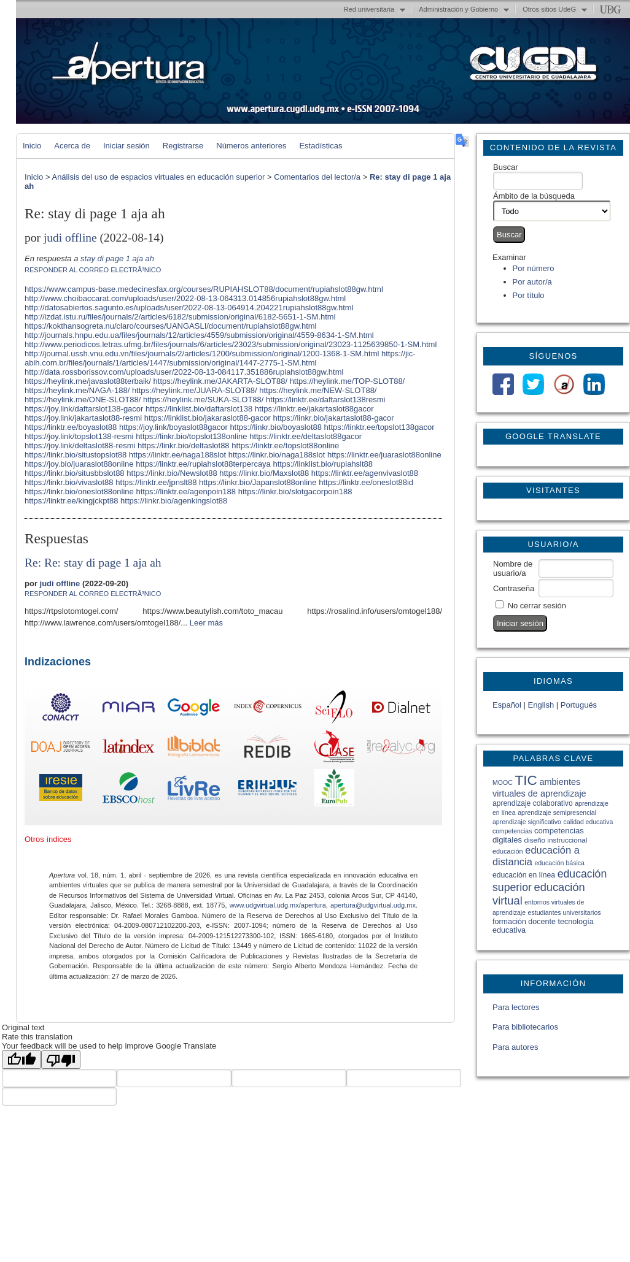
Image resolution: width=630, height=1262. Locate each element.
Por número (533, 268)
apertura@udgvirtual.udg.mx (373, 905)
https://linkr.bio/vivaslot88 (69, 482)
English (541, 704)
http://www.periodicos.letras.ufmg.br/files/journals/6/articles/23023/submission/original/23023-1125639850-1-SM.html (231, 344)
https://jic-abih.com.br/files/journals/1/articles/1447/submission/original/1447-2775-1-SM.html (220, 358)
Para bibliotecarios (525, 1026)
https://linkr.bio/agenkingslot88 (173, 500)
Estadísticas (320, 145)
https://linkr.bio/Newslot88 (171, 473)
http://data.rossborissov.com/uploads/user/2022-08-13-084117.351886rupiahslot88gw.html (184, 372)
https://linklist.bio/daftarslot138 (199, 408)
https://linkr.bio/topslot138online (191, 436)
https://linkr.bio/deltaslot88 (184, 445)
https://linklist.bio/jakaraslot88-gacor (207, 418)
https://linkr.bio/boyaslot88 (276, 427)
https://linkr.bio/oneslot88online (79, 491)
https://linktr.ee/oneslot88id (366, 482)
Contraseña (513, 588)
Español (506, 704)
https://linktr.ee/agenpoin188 (186, 491)
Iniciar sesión (126, 145)
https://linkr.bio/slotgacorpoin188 (295, 491)
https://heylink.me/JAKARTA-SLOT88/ (220, 381)
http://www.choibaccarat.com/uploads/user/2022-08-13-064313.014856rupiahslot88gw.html (185, 298)
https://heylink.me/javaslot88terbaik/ (88, 381)
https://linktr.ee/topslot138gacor (379, 427)
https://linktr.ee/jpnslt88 (155, 482)
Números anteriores (251, 145)
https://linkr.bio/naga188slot (276, 454)
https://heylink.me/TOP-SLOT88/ (347, 381)
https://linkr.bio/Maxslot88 (264, 473)
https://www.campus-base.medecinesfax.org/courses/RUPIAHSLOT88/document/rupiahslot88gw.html (204, 289)
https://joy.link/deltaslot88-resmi (80, 445)
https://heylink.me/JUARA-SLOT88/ (194, 390)
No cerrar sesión (537, 605)
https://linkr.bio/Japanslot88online (258, 482)
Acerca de (72, 145)
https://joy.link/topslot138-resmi (79, 436)
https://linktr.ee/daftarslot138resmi (325, 399)
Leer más (206, 622)
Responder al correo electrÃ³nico (93, 269)
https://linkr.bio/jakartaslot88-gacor (333, 418)
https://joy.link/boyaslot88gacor (173, 427)
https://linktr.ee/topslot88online (285, 445)
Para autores (515, 1047)
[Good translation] (21, 1059)
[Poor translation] (60, 1059)
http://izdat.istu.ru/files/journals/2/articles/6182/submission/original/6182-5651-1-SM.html (180, 316)
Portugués (579, 704)
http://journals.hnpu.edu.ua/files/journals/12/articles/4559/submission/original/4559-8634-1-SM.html (199, 335)
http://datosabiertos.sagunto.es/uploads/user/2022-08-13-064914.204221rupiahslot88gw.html (189, 307)
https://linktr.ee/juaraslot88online (384, 454)
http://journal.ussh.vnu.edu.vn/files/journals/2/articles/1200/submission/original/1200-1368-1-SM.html (202, 353)
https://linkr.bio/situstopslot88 (75, 454)
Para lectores (516, 1007)
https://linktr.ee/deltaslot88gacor (305, 436)
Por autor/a (532, 281)
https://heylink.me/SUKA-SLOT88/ (203, 399)
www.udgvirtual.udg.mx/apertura (278, 905)
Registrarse (183, 145)
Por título (529, 295)
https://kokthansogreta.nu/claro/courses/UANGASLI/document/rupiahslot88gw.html (170, 326)
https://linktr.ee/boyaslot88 (71, 427)
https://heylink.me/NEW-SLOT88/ (317, 390)
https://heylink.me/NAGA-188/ (77, 390)
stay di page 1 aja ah (117, 258)
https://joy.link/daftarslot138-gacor (84, 408)
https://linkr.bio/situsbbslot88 (75, 473)
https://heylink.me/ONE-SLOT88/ (83, 399)
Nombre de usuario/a (512, 568)
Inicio (32, 145)
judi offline (70, 237)
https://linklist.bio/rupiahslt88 (323, 463)
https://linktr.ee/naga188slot (177, 454)
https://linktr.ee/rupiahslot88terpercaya (203, 463)
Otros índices (48, 839)
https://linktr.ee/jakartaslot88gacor (314, 408)
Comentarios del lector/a (317, 177)
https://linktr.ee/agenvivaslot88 (364, 473)
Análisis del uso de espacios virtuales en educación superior (158, 177)
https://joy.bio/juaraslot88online (79, 463)
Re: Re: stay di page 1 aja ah (93, 562)
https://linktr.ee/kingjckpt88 (71, 500)
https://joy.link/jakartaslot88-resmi (83, 418)
